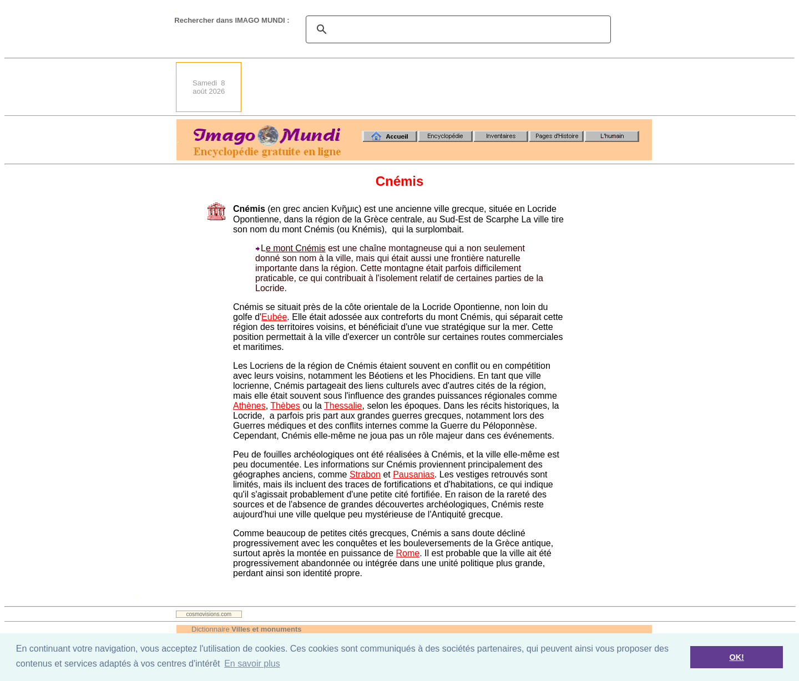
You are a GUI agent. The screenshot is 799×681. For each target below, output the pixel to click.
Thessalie (343, 405)
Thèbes (285, 405)
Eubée (274, 317)
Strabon (365, 474)
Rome (408, 553)
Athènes (249, 405)
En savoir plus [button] (252, 663)
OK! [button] (736, 657)
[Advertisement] (450, 87)
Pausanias (413, 474)
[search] (456, 29)
